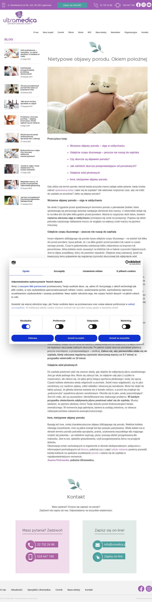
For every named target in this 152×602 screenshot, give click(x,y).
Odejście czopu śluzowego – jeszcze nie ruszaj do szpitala (104, 152)
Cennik (61, 32)
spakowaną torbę (64, 190)
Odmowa (32, 338)
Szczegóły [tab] (59, 271)
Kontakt (144, 32)
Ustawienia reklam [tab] (93, 271)
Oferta (71, 32)
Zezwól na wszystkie (119, 338)
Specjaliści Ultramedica (38, 589)
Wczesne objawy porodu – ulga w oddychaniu (97, 146)
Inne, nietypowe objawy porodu (88, 179)
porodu (95, 453)
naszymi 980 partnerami (32, 286)
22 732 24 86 (106, 5)
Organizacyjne (131, 32)
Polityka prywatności (144, 598)
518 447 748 (128, 5)
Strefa (80, 32)
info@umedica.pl (115, 544)
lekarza (84, 449)
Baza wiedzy (101, 32)
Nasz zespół (48, 32)
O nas (35, 32)
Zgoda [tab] (26, 271)
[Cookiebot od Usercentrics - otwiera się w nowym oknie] (128, 262)
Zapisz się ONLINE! (72, 5)
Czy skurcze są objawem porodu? (90, 159)
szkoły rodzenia (119, 449)
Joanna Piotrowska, (58, 460)
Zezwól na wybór (76, 338)
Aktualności (16, 589)
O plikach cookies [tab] (126, 271)
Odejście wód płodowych (85, 173)
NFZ (89, 32)
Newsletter (115, 32)
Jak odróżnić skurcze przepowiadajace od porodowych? (103, 166)
